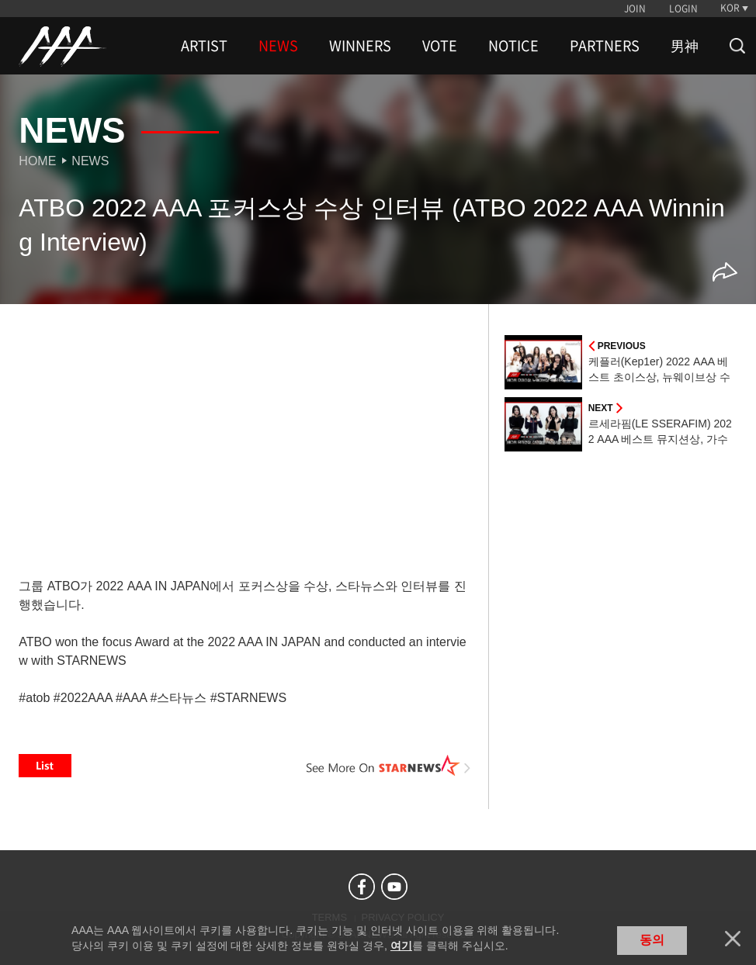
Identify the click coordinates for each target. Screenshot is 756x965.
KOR (730, 7)
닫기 (732, 938)
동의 (652, 939)
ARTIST (204, 46)
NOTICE (513, 46)
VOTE (439, 46)
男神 (685, 46)
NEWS (278, 46)
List (45, 765)
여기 (401, 945)
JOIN (635, 8)
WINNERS (360, 46)
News (90, 161)
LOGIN (683, 8)
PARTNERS (605, 46)
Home (37, 161)
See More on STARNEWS (388, 765)
